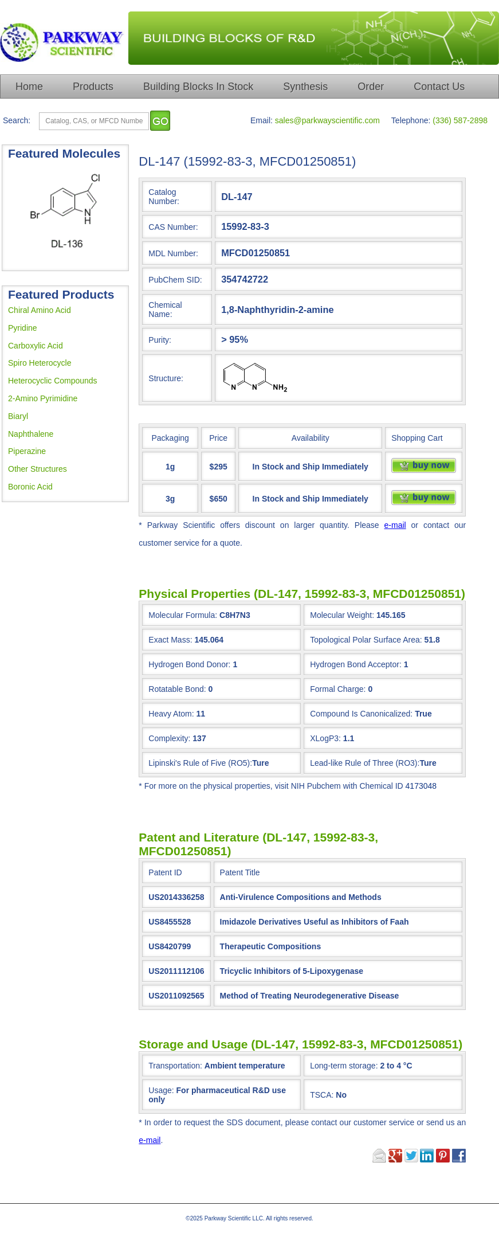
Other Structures (37, 468)
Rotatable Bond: (177, 689)
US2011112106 (176, 971)
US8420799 (169, 946)
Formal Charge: (338, 689)
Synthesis (305, 86)
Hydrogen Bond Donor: (189, 664)
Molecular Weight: (342, 615)
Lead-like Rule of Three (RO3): (364, 763)
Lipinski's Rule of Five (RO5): (200, 763)
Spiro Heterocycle (40, 362)
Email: (261, 120)
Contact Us (439, 86)
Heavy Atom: (171, 713)
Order (370, 86)
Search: (16, 120)
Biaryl (18, 416)
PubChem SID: (175, 279)
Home (29, 86)
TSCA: (328, 1094)
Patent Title (240, 872)
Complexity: (169, 738)
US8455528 (169, 921)
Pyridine (22, 327)
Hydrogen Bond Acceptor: (356, 664)
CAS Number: (173, 227)
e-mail (395, 525)
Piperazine (27, 451)
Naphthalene (30, 434)
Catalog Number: (163, 196)
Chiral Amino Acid (39, 310)
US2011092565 (176, 995)
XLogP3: (325, 738)
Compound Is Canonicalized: (361, 713)
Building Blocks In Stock (198, 86)
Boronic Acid (30, 486)
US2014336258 (176, 897)
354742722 (244, 279)
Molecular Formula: (182, 615)
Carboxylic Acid (35, 345)
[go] (160, 121)
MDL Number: (173, 253)
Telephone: (411, 120)
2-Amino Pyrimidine (42, 398)
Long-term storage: (361, 1065)
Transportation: (216, 1065)
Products (93, 86)
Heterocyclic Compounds (52, 380)
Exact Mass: (170, 639)
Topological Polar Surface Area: (366, 639)
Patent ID (165, 872)
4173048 (421, 785)
